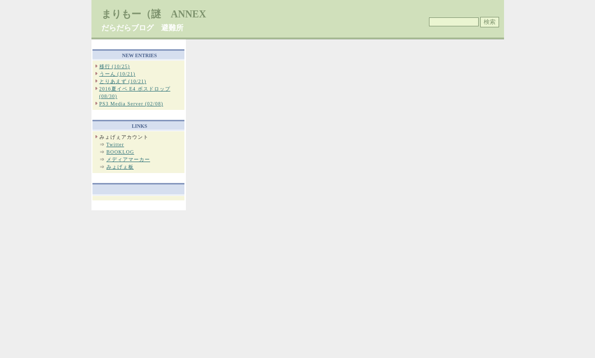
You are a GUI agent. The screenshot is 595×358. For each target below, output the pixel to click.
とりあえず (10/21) (123, 81)
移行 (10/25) (114, 66)
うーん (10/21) (117, 74)
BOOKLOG (120, 152)
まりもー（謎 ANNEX (153, 13)
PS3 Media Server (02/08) (131, 103)
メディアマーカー (128, 159)
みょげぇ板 (120, 167)
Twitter (115, 144)
